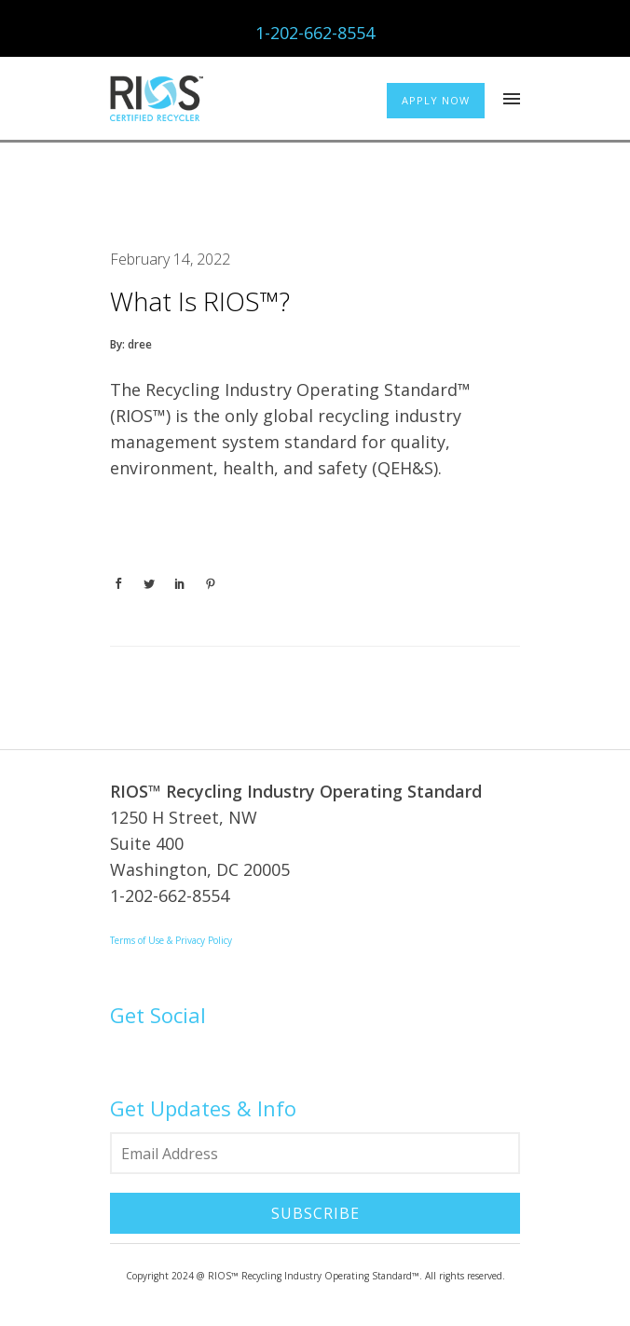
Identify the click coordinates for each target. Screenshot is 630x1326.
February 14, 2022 (170, 259)
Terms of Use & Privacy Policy (171, 940)
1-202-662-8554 (315, 32)
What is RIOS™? (200, 301)
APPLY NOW (436, 100)
